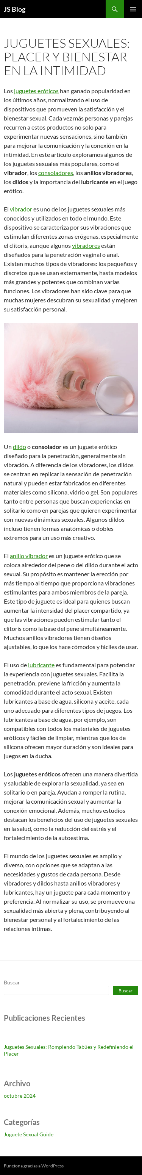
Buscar (12, 982)
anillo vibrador (29, 555)
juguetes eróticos (36, 90)
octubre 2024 (20, 1095)
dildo (19, 446)
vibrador (21, 209)
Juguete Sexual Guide (28, 1134)
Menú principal (133, 9)
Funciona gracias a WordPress (34, 1166)
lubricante (41, 664)
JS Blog (14, 9)
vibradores (86, 245)
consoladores (55, 172)
